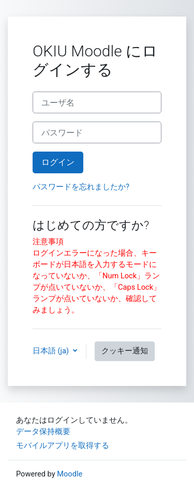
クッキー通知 (124, 350)
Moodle (69, 474)
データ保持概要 (43, 431)
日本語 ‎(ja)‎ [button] (52, 350)
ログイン (57, 162)
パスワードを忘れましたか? (81, 186)
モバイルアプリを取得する (62, 445)
